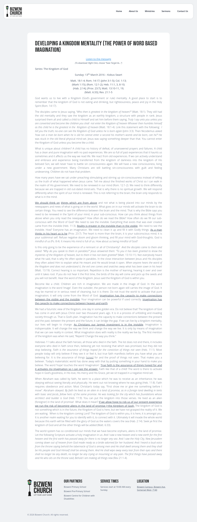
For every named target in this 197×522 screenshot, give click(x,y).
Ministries (150, 11)
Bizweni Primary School (75, 487)
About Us (133, 11)
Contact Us (182, 11)
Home (119, 11)
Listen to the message (98, 59)
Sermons (166, 11)
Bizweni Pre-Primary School (77, 491)
